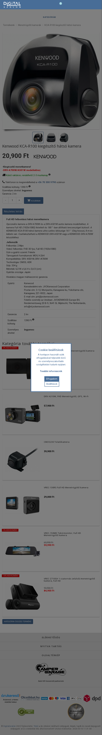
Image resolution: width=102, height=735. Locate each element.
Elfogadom (51, 378)
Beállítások (51, 384)
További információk (51, 371)
